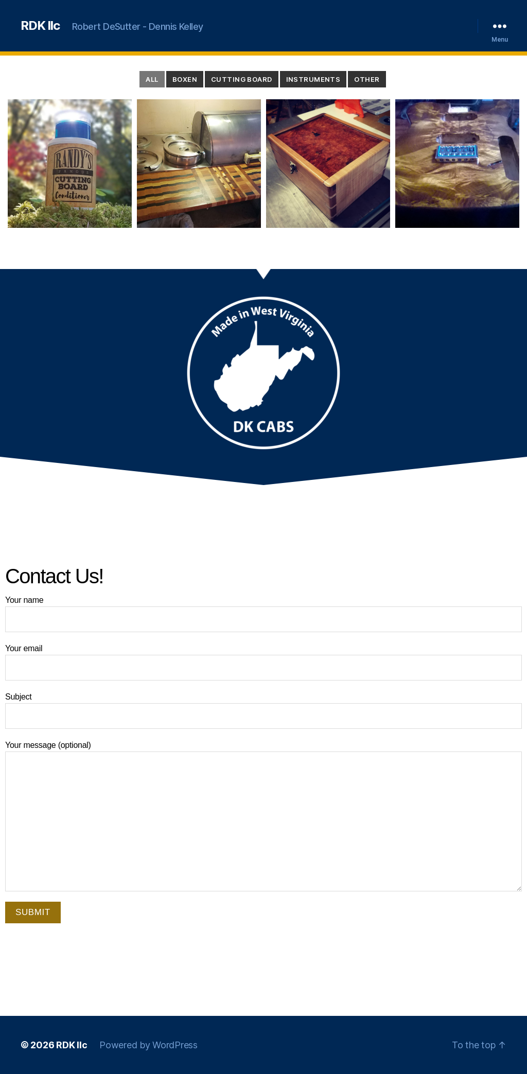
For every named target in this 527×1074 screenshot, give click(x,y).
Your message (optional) (263, 816)
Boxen (184, 79)
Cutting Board (241, 79)
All (152, 79)
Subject (263, 710)
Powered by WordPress (148, 1045)
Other (366, 79)
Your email (263, 662)
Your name (263, 614)
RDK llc (40, 26)
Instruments (313, 79)
